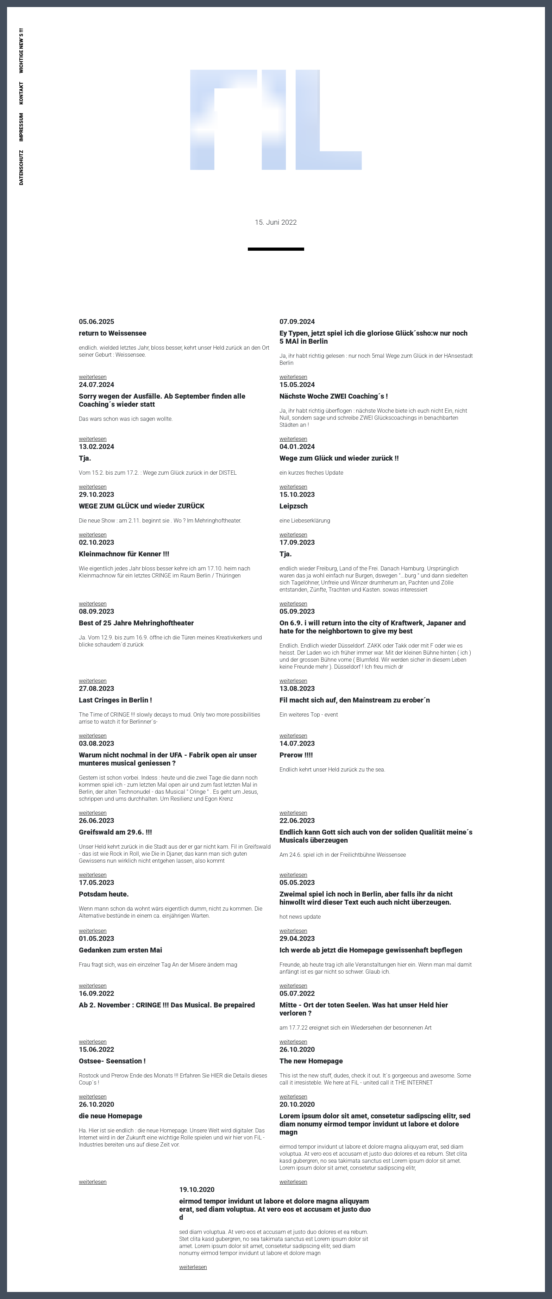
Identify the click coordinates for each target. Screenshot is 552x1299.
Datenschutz (21, 167)
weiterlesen (93, 377)
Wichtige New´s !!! (21, 50)
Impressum (21, 127)
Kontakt (21, 93)
